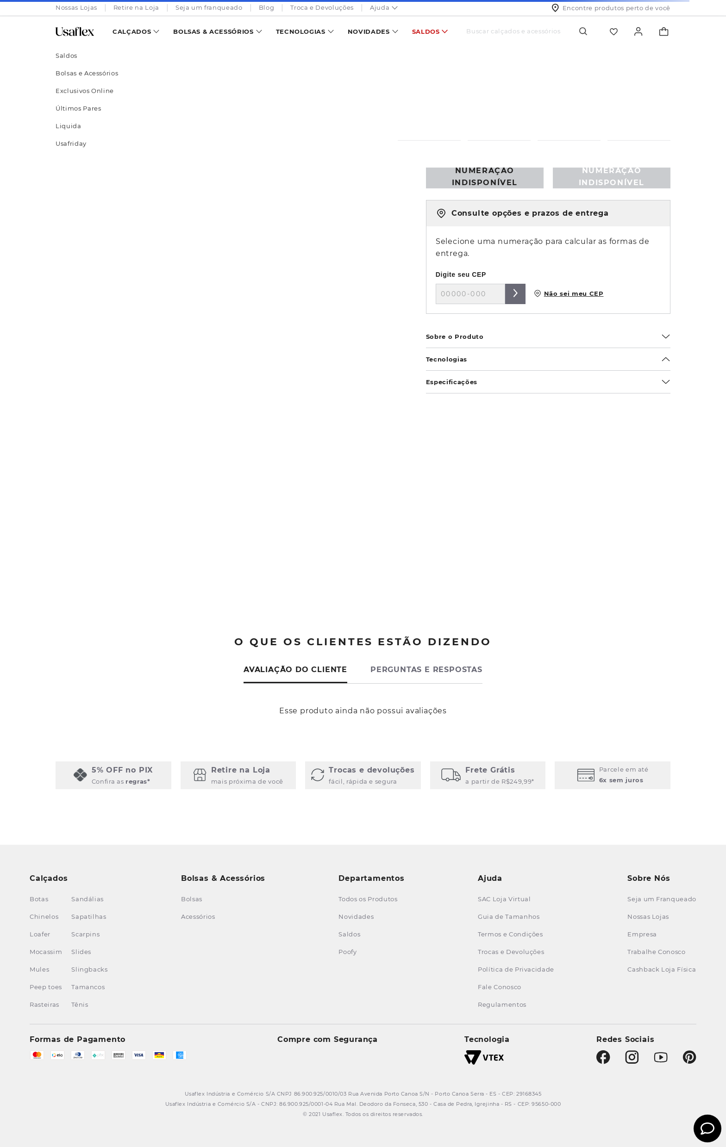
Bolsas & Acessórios (213, 31)
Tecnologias (300, 31)
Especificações (548, 381)
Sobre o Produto (548, 336)
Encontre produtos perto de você (610, 7)
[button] (113, 775)
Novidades (369, 31)
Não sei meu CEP (568, 293)
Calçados (132, 31)
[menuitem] (136, 31)
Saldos (426, 31)
